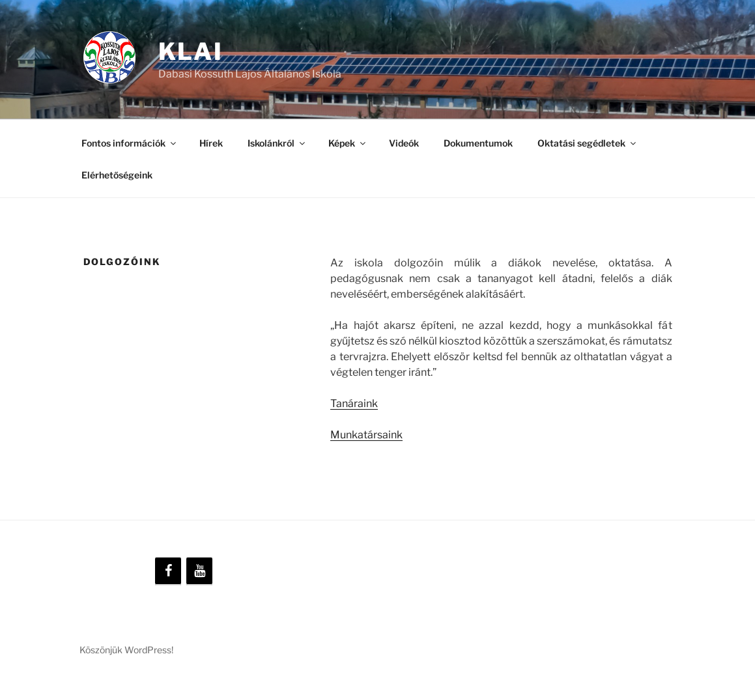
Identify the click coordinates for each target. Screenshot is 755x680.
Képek (347, 143)
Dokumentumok (478, 143)
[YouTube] (199, 571)
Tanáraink (354, 403)
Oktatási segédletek (587, 143)
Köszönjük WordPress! (126, 649)
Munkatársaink (366, 435)
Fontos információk (129, 143)
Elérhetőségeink (116, 174)
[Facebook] (168, 571)
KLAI (191, 51)
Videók (404, 143)
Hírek (211, 143)
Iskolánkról (277, 143)
